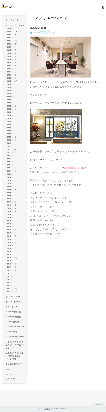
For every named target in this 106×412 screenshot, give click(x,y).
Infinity (47, 409)
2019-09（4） (12, 208)
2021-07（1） (12, 159)
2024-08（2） (12, 90)
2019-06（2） (12, 217)
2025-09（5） (12, 50)
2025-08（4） (12, 53)
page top (98, 404)
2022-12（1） (12, 128)
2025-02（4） (12, 72)
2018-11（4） (12, 233)
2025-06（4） (12, 59)
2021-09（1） (12, 155)
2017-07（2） (12, 270)
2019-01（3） (12, 227)
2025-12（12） (13, 41)
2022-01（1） (12, 143)
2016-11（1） (12, 289)
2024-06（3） (12, 97)
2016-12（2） (12, 286)
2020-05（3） (12, 183)
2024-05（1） (12, 100)
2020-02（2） (12, 193)
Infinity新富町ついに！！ (47, 32)
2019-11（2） (12, 202)
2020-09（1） (12, 177)
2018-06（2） (12, 242)
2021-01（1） (12, 171)
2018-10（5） (12, 236)
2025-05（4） (12, 62)
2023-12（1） (12, 112)
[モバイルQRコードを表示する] (15, 379)
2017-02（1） (12, 279)
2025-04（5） (12, 66)
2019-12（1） (12, 199)
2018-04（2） (12, 245)
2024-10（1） (12, 84)
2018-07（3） (12, 239)
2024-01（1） (12, 109)
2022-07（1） (12, 131)
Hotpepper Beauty (74, 167)
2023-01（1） (12, 124)
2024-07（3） (12, 93)
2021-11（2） (12, 149)
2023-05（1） (12, 115)
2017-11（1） (12, 258)
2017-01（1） (12, 282)
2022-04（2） (12, 137)
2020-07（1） (12, 180)
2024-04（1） (12, 103)
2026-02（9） (12, 35)
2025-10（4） (12, 47)
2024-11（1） (12, 81)
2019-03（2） (12, 224)
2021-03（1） (12, 168)
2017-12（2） (12, 255)
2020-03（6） (12, 190)
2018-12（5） (12, 230)
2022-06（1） (12, 134)
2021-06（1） (12, 162)
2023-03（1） (12, 118)
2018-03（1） (12, 248)
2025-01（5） (12, 75)
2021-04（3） (12, 165)
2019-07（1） (12, 214)
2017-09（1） (12, 264)
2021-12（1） (12, 146)
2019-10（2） (12, 205)
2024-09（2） (12, 87)
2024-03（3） (12, 106)
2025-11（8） (12, 44)
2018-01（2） (12, 251)
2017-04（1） (12, 276)
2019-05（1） (12, 221)
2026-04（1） (12, 28)
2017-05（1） (12, 273)
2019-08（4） (12, 211)
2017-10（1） (12, 261)
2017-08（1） (12, 267)
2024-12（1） (12, 78)
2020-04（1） (12, 186)
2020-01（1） (12, 196)
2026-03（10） (13, 31)
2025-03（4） (12, 69)
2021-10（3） (12, 152)
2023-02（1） (12, 121)
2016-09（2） (12, 292)
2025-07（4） (12, 56)
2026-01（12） (13, 38)
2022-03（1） (12, 140)
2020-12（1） (12, 174)
